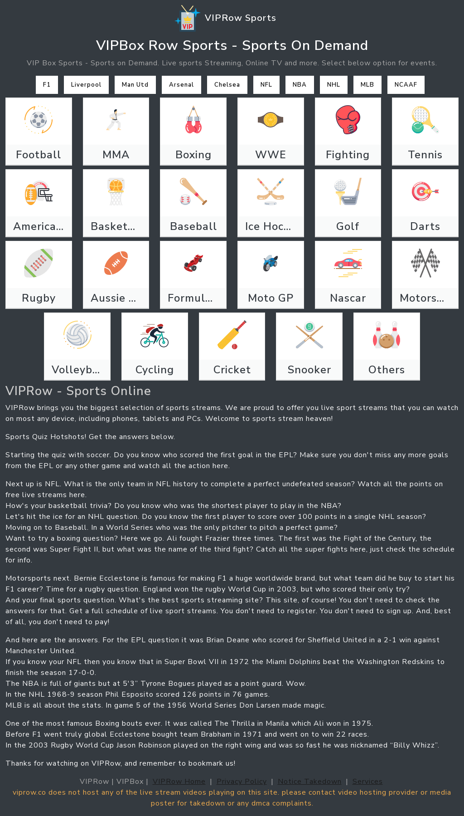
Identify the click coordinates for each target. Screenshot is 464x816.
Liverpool (86, 85)
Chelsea (227, 85)
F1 (47, 85)
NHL (333, 85)
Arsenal (181, 85)
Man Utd (135, 85)
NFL (266, 85)
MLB (367, 85)
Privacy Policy (242, 782)
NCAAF (406, 85)
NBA (300, 85)
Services (368, 782)
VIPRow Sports (224, 18)
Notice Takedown (310, 782)
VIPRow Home (179, 782)
